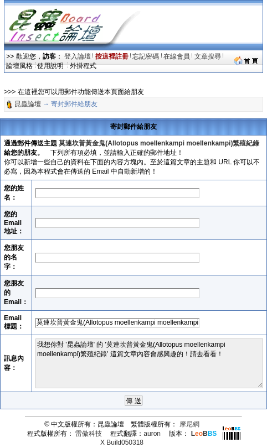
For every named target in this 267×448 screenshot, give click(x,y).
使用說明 (51, 66)
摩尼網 (189, 424)
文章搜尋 (207, 56)
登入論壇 (77, 56)
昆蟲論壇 (27, 104)
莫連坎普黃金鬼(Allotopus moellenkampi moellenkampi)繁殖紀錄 (159, 143)
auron (152, 433)
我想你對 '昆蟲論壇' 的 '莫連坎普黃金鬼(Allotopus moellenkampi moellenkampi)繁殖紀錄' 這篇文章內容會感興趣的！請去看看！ (149, 363)
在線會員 (176, 56)
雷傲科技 (88, 433)
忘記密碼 (145, 56)
